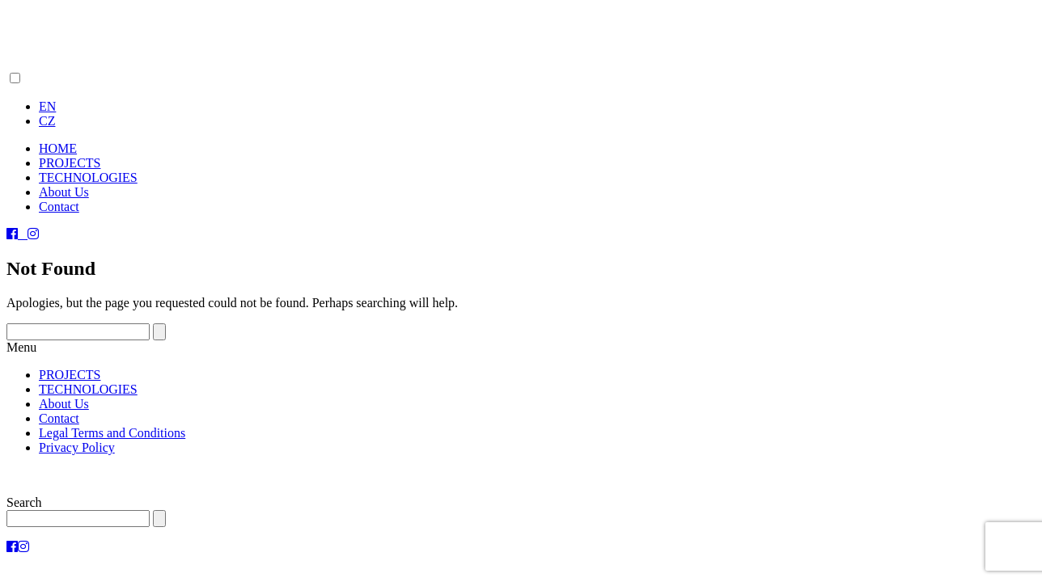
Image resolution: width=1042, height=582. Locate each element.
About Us (64, 192)
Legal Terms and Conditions (112, 433)
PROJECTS (69, 163)
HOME (58, 148)
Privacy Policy (77, 447)
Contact (59, 206)
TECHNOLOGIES (88, 177)
